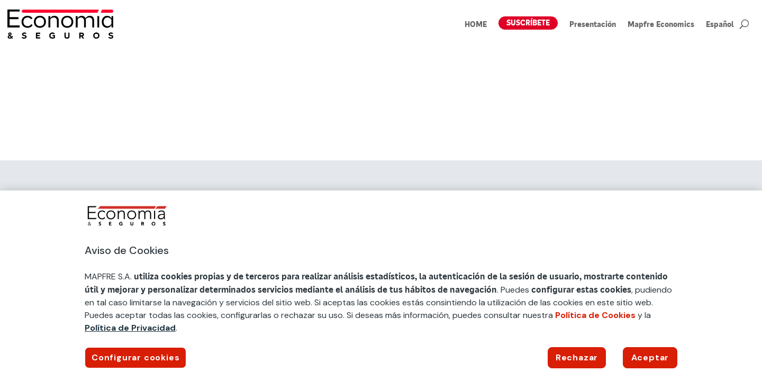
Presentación (592, 25)
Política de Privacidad (130, 327)
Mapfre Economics (661, 25)
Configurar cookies (135, 357)
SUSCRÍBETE (528, 23)
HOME (476, 25)
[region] (381, 285)
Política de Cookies (595, 315)
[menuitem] (720, 26)
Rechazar (577, 357)
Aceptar (650, 357)
